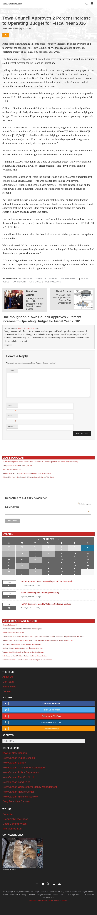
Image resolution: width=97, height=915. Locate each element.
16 (61, 559)
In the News (9, 686)
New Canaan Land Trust (16, 782)
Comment (11, 370)
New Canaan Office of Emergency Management (29, 786)
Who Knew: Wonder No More (13, 633)
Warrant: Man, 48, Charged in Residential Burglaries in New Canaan (26, 473)
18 (88, 559)
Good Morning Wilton (14, 823)
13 (22, 559)
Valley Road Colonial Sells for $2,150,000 (17, 465)
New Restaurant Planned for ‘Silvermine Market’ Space (22, 629)
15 (48, 559)
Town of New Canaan (14, 753)
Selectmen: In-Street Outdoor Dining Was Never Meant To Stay (24, 656)
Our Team (8, 681)
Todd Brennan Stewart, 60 (11, 469)
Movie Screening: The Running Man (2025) (40, 593)
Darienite (7, 814)
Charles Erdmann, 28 (9, 625)
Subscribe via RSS (31, 728)
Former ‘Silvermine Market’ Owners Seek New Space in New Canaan (27, 660)
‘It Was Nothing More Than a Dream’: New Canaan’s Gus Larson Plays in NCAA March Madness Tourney (40, 462)
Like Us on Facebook (32, 703)
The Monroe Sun (12, 828)
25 (88, 565)
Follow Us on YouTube (32, 716)
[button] (87, 4)
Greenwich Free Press (15, 819)
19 (9, 565)
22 (48, 565)
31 (35, 547)
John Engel (35, 282)
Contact (6, 691)
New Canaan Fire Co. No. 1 (18, 777)
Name (12, 405)
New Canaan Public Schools (18, 757)
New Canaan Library (14, 762)
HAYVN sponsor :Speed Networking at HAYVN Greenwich (46, 581)
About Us (7, 676)
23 (61, 565)
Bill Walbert (51, 278)
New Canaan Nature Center (18, 791)
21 (35, 565)
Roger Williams (52, 282)
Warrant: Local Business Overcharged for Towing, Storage (23, 652)
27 (22, 571)
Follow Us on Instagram (32, 722)
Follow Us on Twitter (32, 709)
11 (88, 553)
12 (9, 559)
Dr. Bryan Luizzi (69, 278)
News (39, 278)
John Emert (19, 282)
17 (75, 559)
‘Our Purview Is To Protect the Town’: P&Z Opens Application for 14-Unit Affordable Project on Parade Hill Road (42, 637)
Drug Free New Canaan (16, 801)
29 (9, 547)
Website (10, 426)
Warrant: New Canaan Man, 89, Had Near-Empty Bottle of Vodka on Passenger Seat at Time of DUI (37, 640)
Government (26, 278)
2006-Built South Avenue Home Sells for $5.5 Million (21, 644)
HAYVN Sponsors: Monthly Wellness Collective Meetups (46, 604)
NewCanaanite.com (12, 4)
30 (22, 547)
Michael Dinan (12, 29)
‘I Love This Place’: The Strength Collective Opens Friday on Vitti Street (28, 477)
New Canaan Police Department (20, 772)
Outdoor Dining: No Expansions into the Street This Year (22, 648)
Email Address (47, 507)
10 (75, 553)
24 (75, 565)
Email (12, 416)
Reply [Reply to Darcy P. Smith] (8, 345)
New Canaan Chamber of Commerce (23, 767)
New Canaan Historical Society (20, 796)
